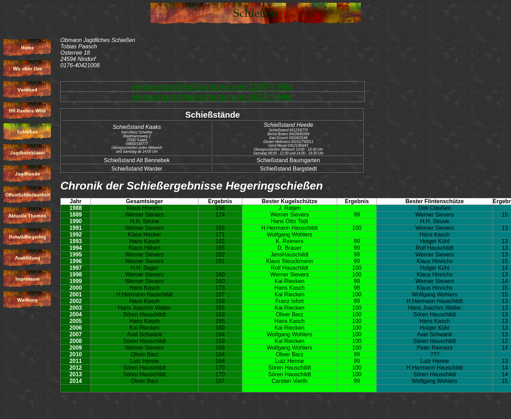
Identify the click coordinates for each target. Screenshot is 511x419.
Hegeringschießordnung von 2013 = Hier (213, 96)
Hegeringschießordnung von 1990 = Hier (213, 86)
